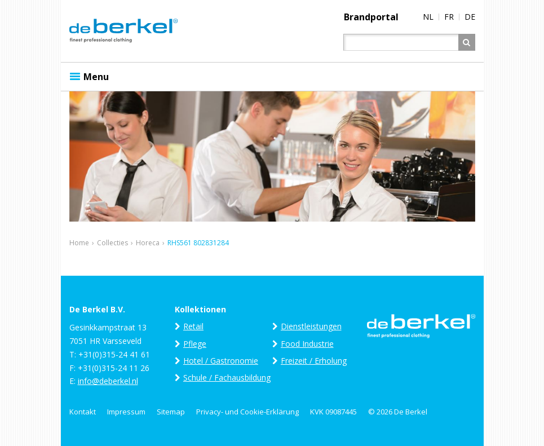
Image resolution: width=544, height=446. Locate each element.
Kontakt (82, 412)
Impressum (126, 412)
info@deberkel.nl (108, 381)
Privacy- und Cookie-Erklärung (247, 412)
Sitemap (171, 412)
